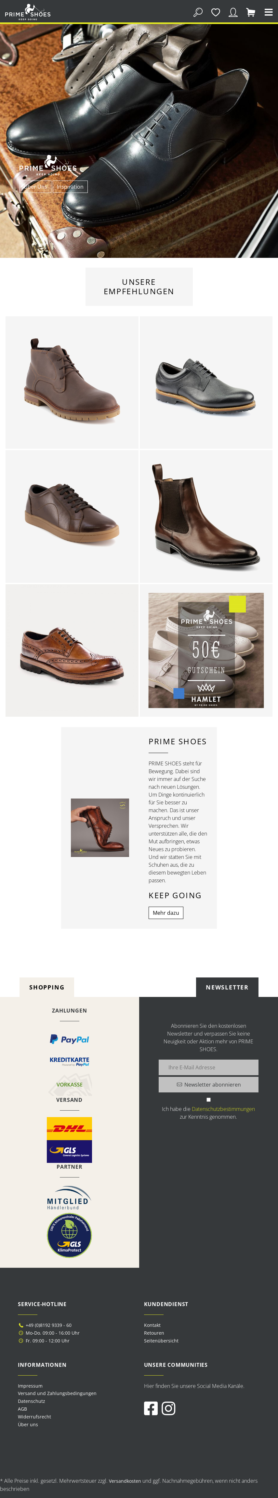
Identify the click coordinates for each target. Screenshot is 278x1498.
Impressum (30, 1386)
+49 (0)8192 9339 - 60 (45, 1325)
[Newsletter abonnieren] (209, 1084)
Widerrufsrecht (34, 1417)
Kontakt (152, 1325)
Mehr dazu (166, 912)
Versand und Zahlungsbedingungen (57, 1393)
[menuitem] (76, 1386)
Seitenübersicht (161, 1341)
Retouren (154, 1333)
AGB (22, 1409)
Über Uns (35, 186)
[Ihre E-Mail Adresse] (209, 1067)
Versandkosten (125, 1481)
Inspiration (70, 186)
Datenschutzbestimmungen (223, 1109)
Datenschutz (31, 1401)
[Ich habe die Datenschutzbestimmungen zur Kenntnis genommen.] (208, 1100)
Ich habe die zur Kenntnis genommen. (208, 1112)
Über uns (28, 1424)
